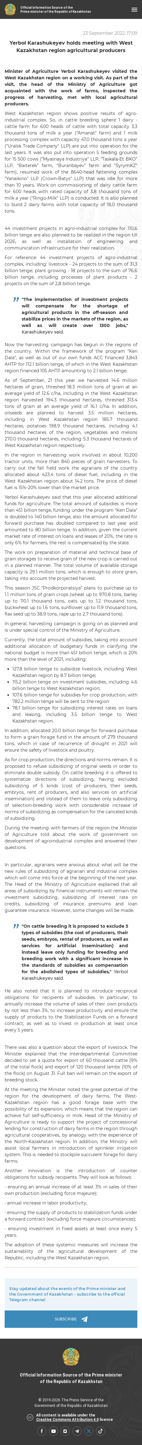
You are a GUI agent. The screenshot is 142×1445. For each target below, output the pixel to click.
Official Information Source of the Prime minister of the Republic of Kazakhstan (71, 1366)
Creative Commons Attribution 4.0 (67, 1419)
